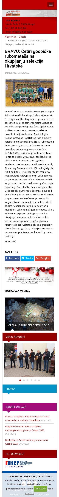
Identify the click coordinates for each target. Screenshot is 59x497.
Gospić (22, 36)
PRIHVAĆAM (40, 488)
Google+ (42, 258)
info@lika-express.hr (22, 31)
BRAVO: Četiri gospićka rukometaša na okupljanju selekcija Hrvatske (28, 58)
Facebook (12, 258)
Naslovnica (10, 36)
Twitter (27, 258)
